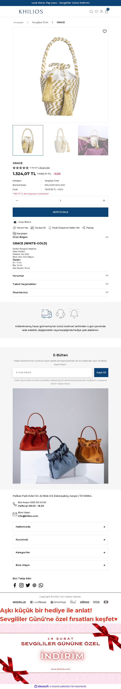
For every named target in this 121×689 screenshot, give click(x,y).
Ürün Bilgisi (20, 237)
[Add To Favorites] (105, 31)
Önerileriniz (20, 292)
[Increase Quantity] (104, 200)
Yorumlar (18, 275)
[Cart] (106, 11)
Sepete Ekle (60, 212)
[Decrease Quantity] (17, 200)
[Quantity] (60, 200)
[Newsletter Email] (52, 372)
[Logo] (31, 11)
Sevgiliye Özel (52, 180)
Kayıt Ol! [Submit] (101, 372)
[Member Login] (101, 11)
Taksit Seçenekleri (24, 284)
